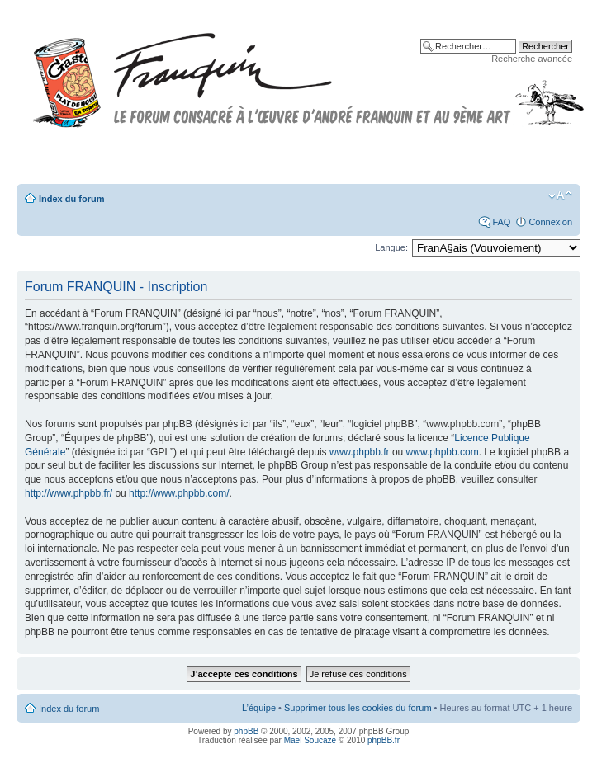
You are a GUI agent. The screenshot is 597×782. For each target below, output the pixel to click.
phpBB (246, 731)
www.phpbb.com (442, 452)
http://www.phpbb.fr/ (68, 493)
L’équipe (259, 708)
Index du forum (71, 199)
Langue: (391, 247)
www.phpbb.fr (359, 452)
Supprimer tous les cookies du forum (358, 708)
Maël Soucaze (310, 740)
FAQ (501, 222)
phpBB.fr (383, 740)
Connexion (550, 222)
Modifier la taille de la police (560, 195)
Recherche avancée (531, 59)
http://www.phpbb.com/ (179, 493)
